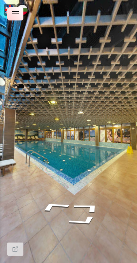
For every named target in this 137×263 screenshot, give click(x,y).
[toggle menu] (15, 13)
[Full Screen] (15, 249)
